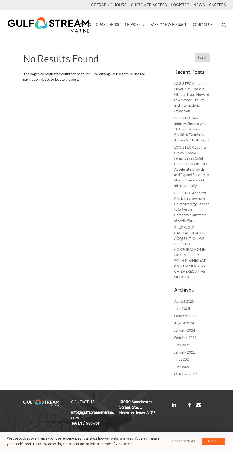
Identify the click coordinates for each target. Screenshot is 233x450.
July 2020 (181, 359)
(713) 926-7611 (89, 423)
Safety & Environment (169, 25)
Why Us (85, 25)
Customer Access (149, 5)
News (199, 5)
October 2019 (185, 374)
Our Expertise (108, 25)
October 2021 (185, 337)
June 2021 (182, 345)
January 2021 (184, 352)
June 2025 (182, 308)
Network (133, 25)
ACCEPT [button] (213, 441)
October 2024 (185, 315)
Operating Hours (109, 5)
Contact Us (202, 25)
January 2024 (184, 330)
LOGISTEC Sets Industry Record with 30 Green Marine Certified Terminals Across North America (191, 129)
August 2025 (184, 301)
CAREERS (217, 5)
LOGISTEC (180, 5)
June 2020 (182, 367)
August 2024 (184, 323)
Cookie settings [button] (183, 441)
